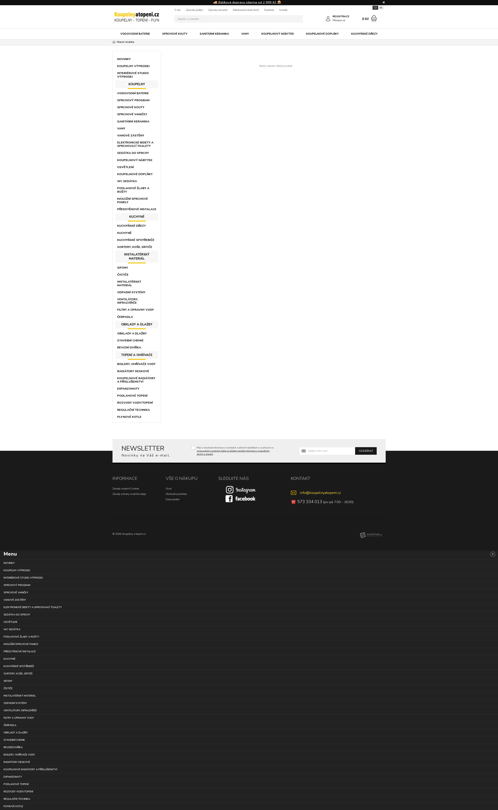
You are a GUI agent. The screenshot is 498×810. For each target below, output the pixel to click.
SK (381, 7)
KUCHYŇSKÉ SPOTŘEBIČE (135, 240)
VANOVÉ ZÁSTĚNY (130, 136)
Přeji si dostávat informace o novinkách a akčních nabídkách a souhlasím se (235, 451)
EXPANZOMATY (128, 389)
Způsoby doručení (218, 10)
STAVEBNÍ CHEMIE (130, 341)
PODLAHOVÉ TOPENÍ (132, 396)
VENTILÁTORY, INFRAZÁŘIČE (127, 301)
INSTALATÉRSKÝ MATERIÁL (129, 283)
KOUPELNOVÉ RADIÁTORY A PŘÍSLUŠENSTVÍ (136, 380)
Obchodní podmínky (176, 494)
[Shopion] (371, 535)
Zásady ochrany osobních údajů (129, 494)
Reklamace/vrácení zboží (246, 10)
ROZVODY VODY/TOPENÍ (135, 403)
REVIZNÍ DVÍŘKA (129, 348)
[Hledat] (299, 19)
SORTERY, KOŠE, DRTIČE (134, 247)
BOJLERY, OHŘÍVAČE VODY (136, 364)
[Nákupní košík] (374, 18)
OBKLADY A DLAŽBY (132, 334)
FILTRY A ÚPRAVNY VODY (135, 310)
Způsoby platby (194, 10)
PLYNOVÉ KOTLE (129, 417)
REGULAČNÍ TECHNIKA (133, 410)
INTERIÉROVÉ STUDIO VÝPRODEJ (133, 75)
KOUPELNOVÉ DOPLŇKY (322, 34)
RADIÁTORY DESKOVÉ (133, 371)
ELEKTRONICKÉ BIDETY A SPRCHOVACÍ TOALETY (135, 144)
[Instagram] (240, 489)
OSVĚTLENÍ (125, 167)
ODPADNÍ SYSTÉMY (131, 292)
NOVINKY (124, 59)
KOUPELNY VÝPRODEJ (133, 66)
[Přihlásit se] (328, 18)
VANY (245, 34)
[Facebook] (240, 498)
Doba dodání (173, 499)
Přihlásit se (339, 20)
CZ (375, 7)
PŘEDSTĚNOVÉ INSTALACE (136, 209)
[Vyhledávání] (239, 19)
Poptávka (269, 10)
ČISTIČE (122, 275)
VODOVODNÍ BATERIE (135, 34)
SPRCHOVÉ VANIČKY (132, 114)
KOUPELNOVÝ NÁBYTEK (277, 34)
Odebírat (366, 451)
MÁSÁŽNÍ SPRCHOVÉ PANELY (132, 200)
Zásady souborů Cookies (126, 488)
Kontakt (283, 10)
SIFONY (122, 268)
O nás (178, 10)
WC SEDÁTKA (127, 181)
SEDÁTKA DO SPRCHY (133, 153)
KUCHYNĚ (124, 233)
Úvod (168, 488)
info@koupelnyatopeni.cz (320, 493)
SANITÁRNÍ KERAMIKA (214, 34)
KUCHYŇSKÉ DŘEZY (364, 34)
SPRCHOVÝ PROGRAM (133, 100)
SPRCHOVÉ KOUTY (174, 34)
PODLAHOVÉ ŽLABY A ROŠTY (133, 190)
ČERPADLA (125, 317)
